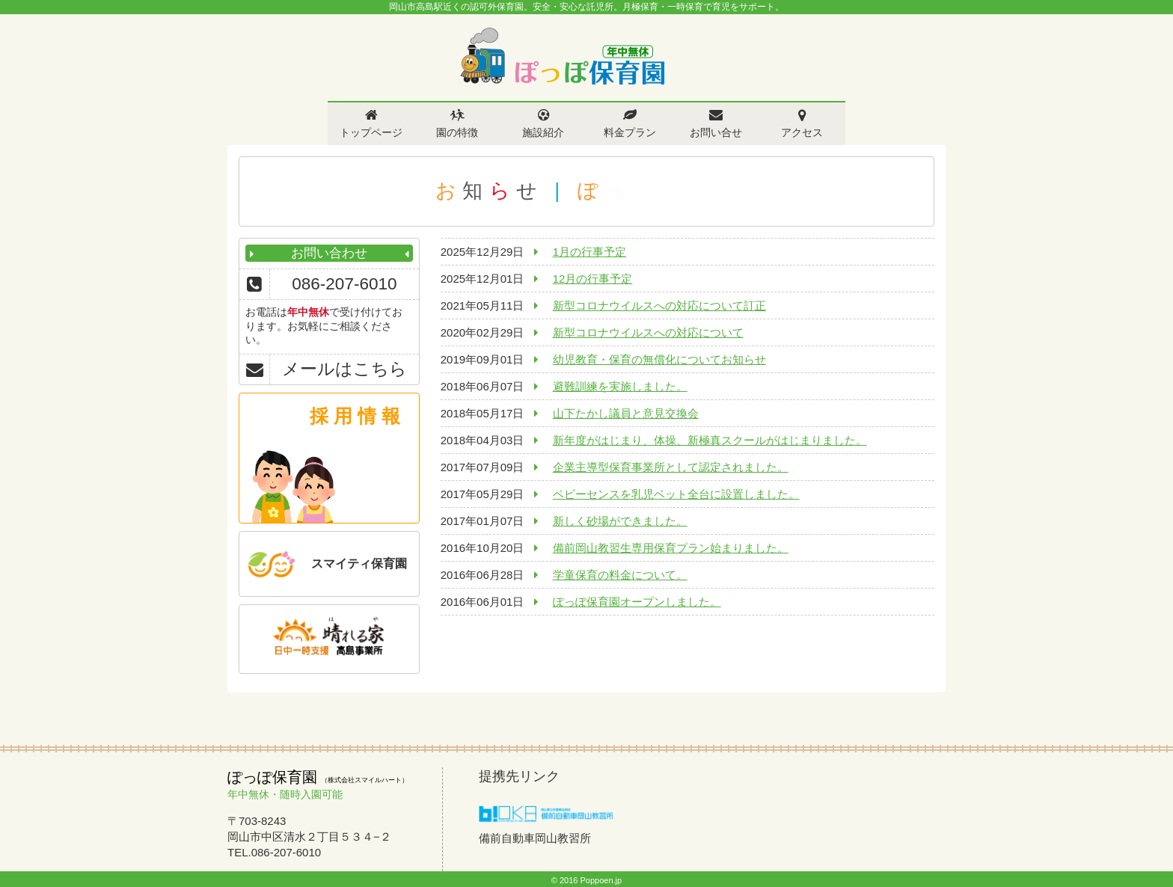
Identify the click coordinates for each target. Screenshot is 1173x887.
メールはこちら (344, 369)
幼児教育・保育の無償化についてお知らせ (659, 359)
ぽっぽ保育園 (562, 56)
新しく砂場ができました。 (620, 521)
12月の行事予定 (593, 278)
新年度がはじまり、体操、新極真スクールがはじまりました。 (710, 440)
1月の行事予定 (589, 251)
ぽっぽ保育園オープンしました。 (637, 601)
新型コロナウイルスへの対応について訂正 (659, 305)
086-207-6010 (344, 283)
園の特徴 (457, 132)
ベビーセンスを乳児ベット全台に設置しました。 (676, 494)
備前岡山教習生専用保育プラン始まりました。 (670, 547)
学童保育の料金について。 (620, 574)
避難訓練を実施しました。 (620, 386)
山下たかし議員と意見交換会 (626, 413)
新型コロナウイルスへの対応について (648, 332)
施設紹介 (543, 132)
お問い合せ (716, 132)
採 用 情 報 (355, 415)
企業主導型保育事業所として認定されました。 (670, 467)
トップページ (371, 132)
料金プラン (630, 132)
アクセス (802, 132)
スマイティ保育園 (359, 563)
